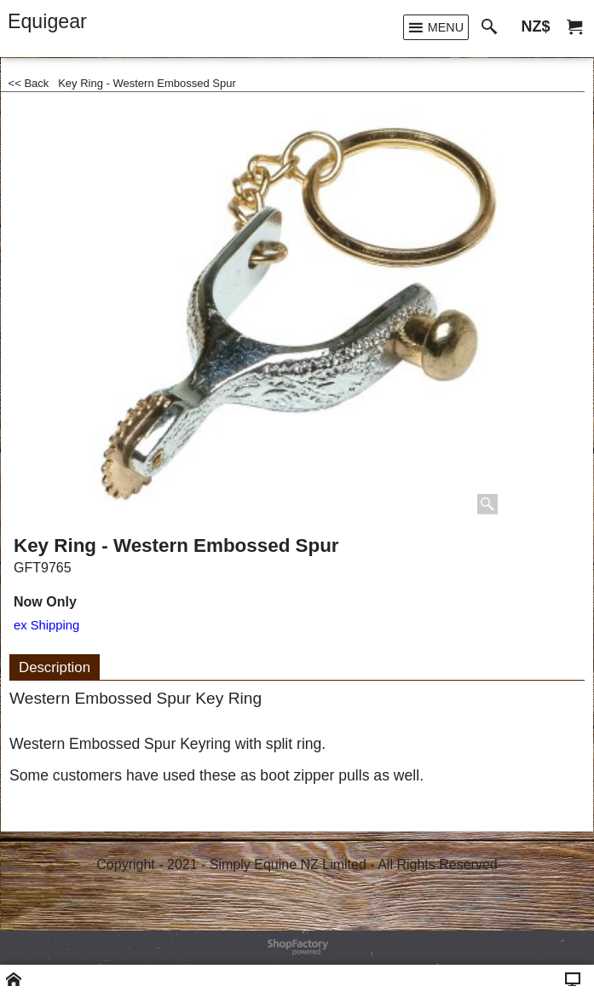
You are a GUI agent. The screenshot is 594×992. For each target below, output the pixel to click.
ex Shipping (46, 625)
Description (54, 667)
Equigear (47, 21)
